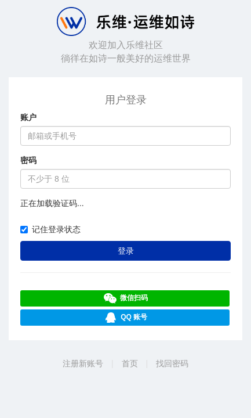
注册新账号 (83, 363)
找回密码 (172, 363)
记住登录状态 (50, 229)
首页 (130, 363)
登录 (126, 250)
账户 (28, 117)
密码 (28, 160)
